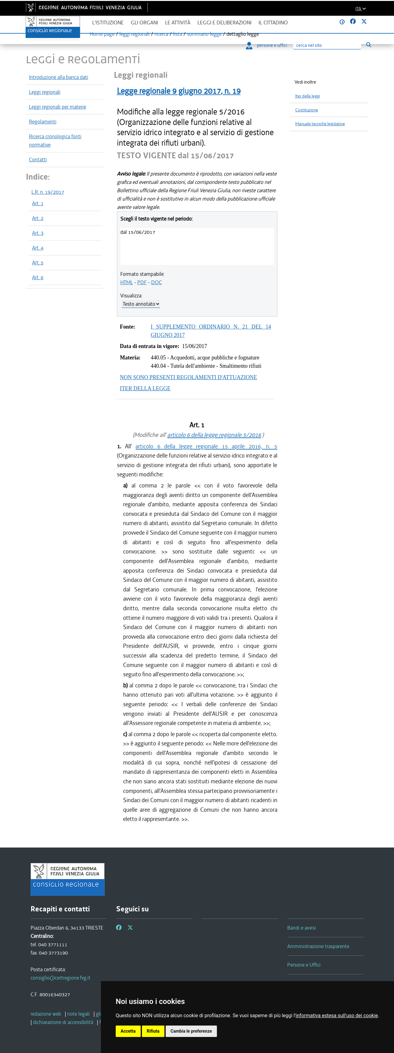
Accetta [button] (128, 1031)
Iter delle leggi (307, 96)
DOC (156, 282)
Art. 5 (38, 262)
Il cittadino (273, 22)
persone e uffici (266, 45)
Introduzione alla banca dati (58, 77)
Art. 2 (38, 218)
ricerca (161, 34)
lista (177, 34)
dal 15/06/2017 (137, 232)
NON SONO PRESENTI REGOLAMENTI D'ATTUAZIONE (188, 377)
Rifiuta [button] (153, 1031)
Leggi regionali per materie (57, 106)
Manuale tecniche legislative (320, 124)
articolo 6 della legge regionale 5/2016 (214, 435)
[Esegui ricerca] (368, 44)
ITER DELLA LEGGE (145, 388)
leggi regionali (134, 34)
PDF (142, 282)
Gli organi (144, 22)
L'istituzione (108, 22)
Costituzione (306, 110)
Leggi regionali (44, 92)
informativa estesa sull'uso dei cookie (337, 1015)
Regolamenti (42, 121)
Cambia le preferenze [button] (191, 1031)
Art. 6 (38, 277)
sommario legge (204, 34)
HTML (126, 282)
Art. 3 (38, 233)
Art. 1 (38, 203)
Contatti (38, 159)
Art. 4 (38, 247)
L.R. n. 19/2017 (47, 192)
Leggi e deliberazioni (224, 22)
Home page (102, 34)
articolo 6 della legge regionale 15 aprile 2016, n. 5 (206, 446)
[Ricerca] (327, 45)
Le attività (177, 22)
